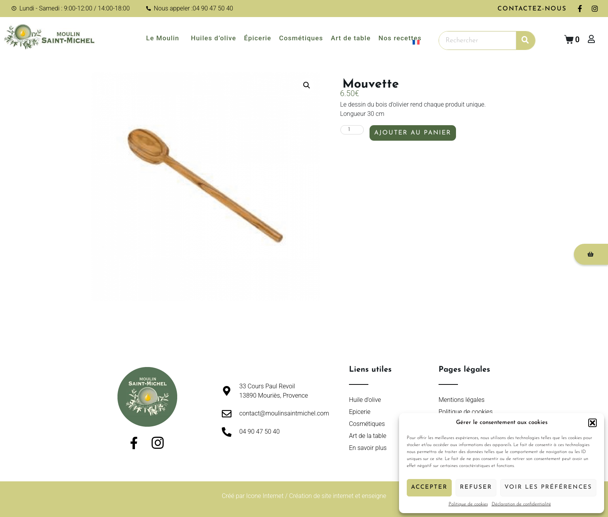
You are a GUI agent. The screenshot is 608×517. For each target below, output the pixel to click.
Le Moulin (164, 38)
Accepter (429, 487)
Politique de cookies (468, 504)
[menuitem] (419, 42)
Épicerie (257, 38)
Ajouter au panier (412, 133)
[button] (592, 423)
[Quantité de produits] (352, 130)
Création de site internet (321, 496)
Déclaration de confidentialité (521, 504)
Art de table (351, 38)
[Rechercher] (525, 40)
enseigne (374, 496)
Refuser (476, 487)
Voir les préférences (548, 487)
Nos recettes (399, 38)
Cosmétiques (301, 38)
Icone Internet (265, 496)
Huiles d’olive (213, 38)
